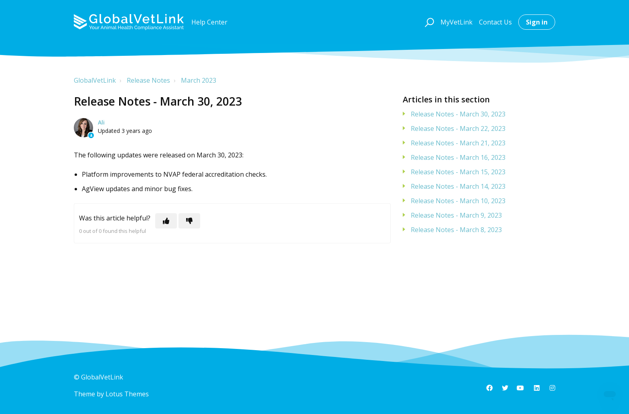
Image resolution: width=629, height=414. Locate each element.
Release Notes (148, 80)
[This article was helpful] (166, 220)
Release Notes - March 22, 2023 (458, 128)
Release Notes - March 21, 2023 (458, 143)
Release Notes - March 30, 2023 (458, 114)
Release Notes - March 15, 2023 (458, 171)
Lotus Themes (127, 394)
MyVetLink (456, 22)
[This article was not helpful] (189, 220)
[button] (428, 22)
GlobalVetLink (95, 80)
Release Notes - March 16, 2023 (458, 157)
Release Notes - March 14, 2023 (458, 186)
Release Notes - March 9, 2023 (456, 215)
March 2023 (198, 80)
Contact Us (495, 22)
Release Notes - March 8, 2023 (456, 229)
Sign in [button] (537, 22)
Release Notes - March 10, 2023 (458, 200)
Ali (101, 122)
